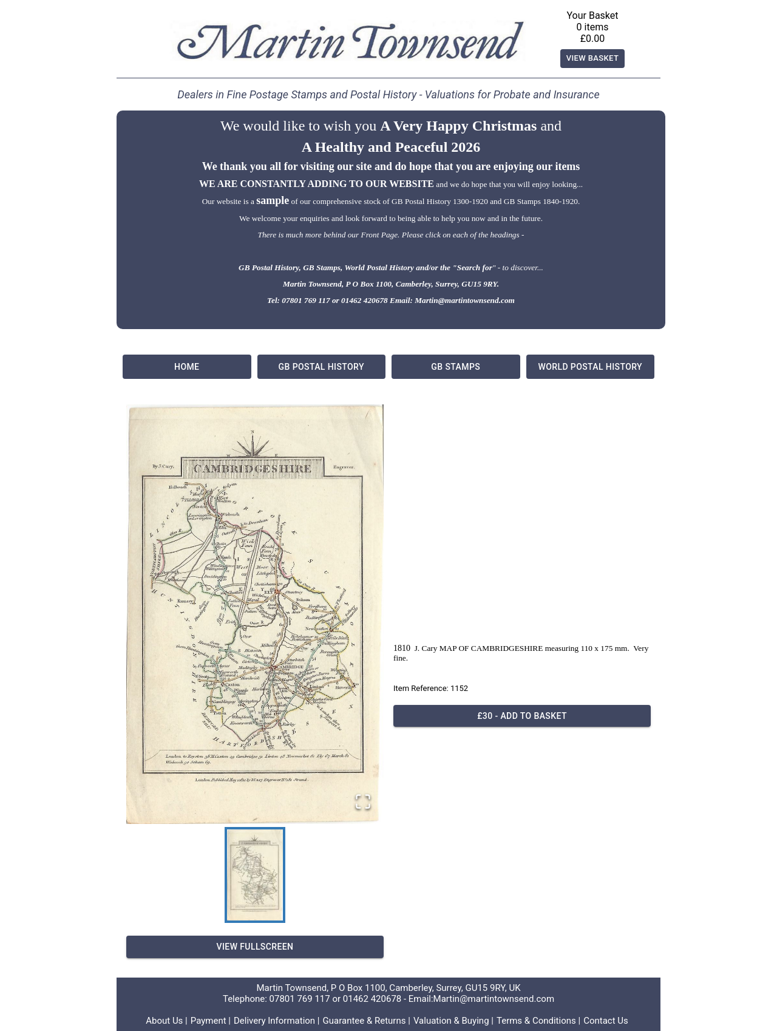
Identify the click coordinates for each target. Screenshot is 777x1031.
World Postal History (590, 367)
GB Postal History (321, 367)
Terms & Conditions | (538, 1020)
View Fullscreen (255, 947)
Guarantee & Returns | (366, 1020)
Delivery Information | (277, 1020)
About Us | (167, 1020)
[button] (255, 614)
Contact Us (605, 1020)
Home (187, 367)
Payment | (211, 1020)
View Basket (592, 58)
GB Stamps (456, 367)
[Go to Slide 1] (255, 875)
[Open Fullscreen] (363, 802)
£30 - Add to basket (522, 716)
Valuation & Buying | (453, 1020)
